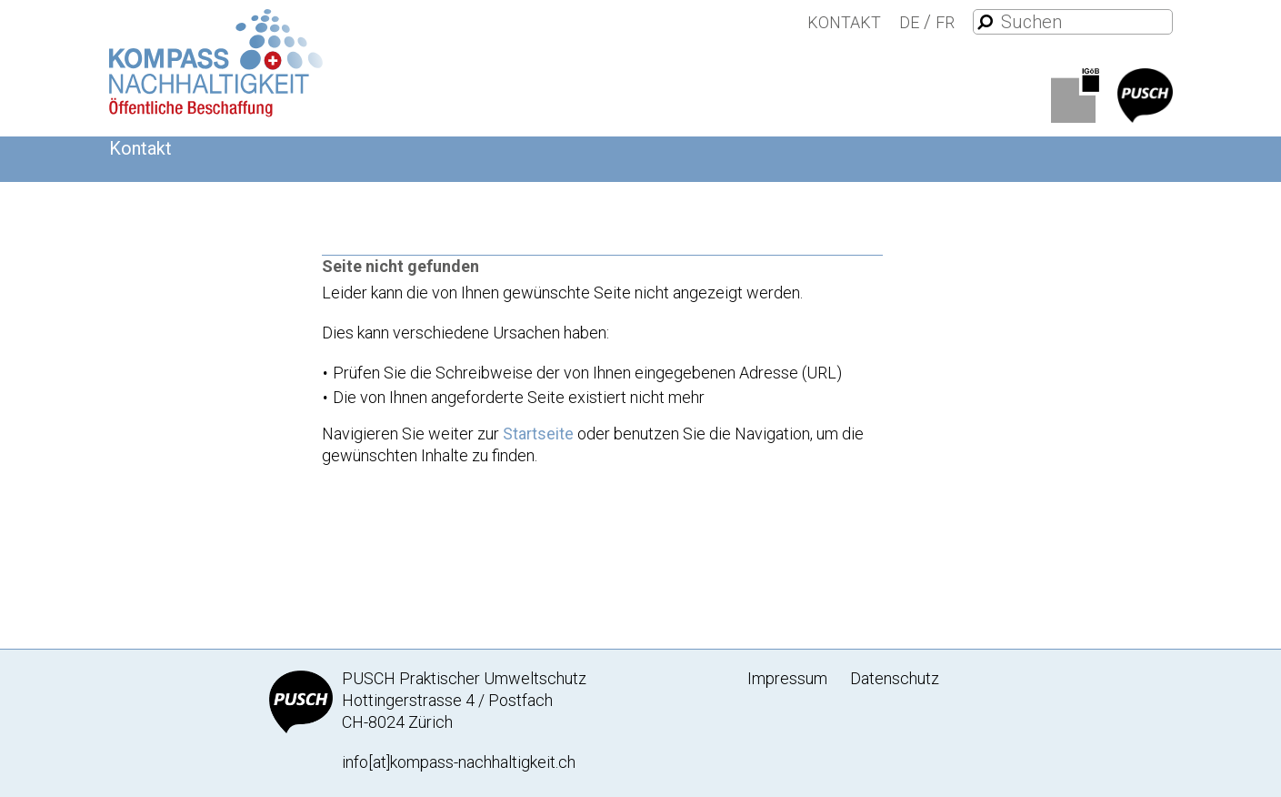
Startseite (538, 433)
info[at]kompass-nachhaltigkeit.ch (458, 762)
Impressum (787, 678)
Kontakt (844, 22)
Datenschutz (894, 678)
